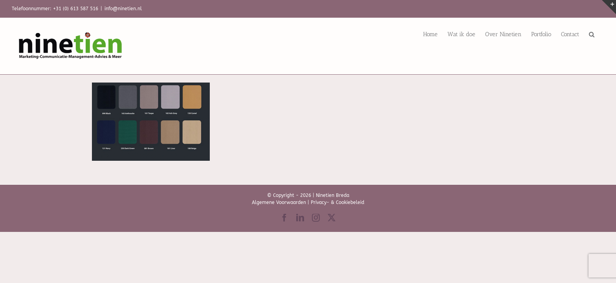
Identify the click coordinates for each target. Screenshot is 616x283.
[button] (601, 34)
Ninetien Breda (332, 195)
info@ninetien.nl (123, 8)
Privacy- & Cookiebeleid (337, 202)
